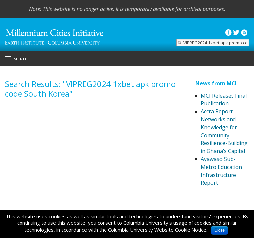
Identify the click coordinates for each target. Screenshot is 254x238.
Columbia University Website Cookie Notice (157, 229)
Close (219, 230)
